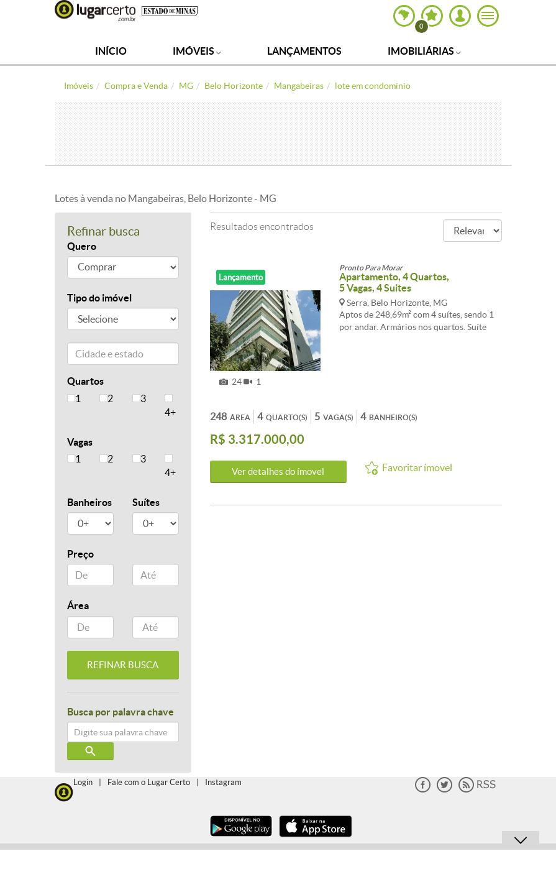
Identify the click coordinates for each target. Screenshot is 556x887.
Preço (80, 553)
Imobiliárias (424, 51)
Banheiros (89, 502)
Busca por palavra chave (120, 711)
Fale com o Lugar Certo (148, 782)
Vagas (80, 442)
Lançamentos (304, 51)
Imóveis (197, 51)
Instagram (223, 782)
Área (78, 605)
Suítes (146, 502)
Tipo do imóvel (99, 297)
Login (83, 782)
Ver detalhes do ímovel (278, 471)
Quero (81, 246)
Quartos (85, 381)
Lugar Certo (95, 10)
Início (111, 51)
